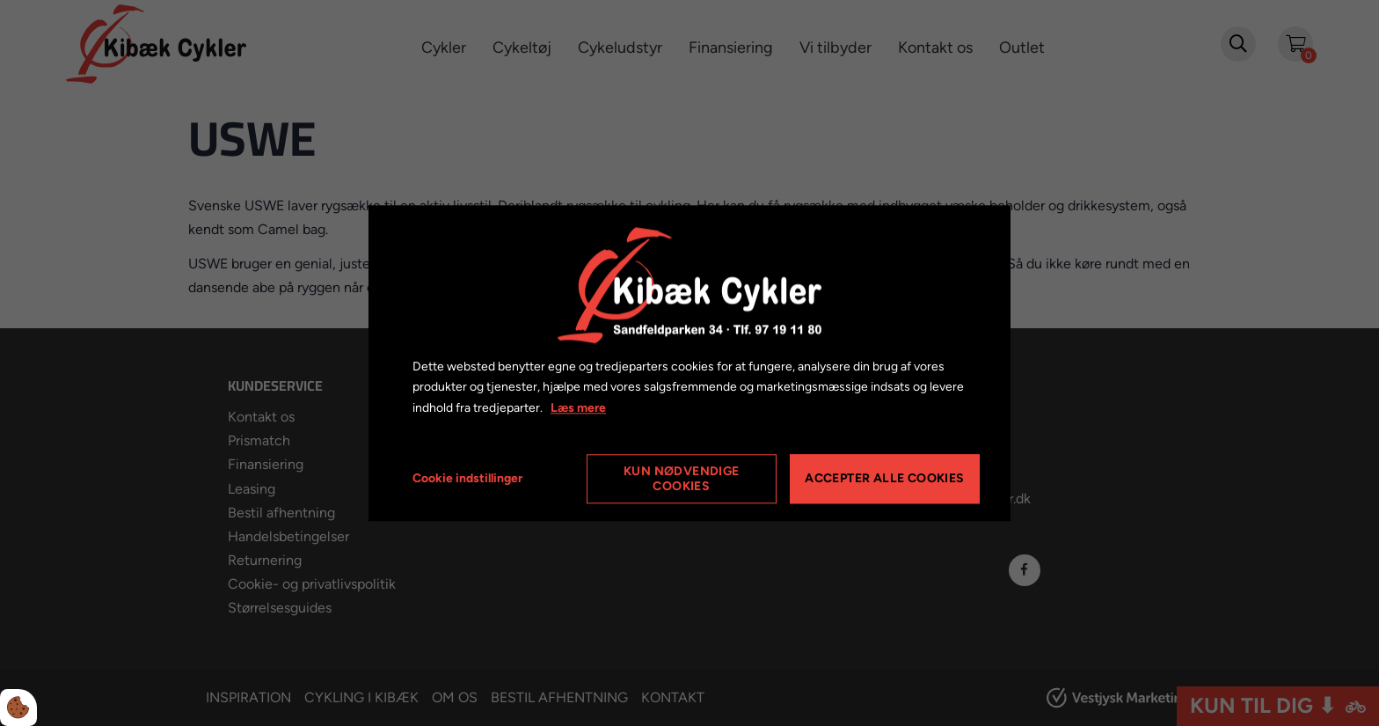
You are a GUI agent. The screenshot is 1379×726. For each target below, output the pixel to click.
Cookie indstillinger (467, 478)
